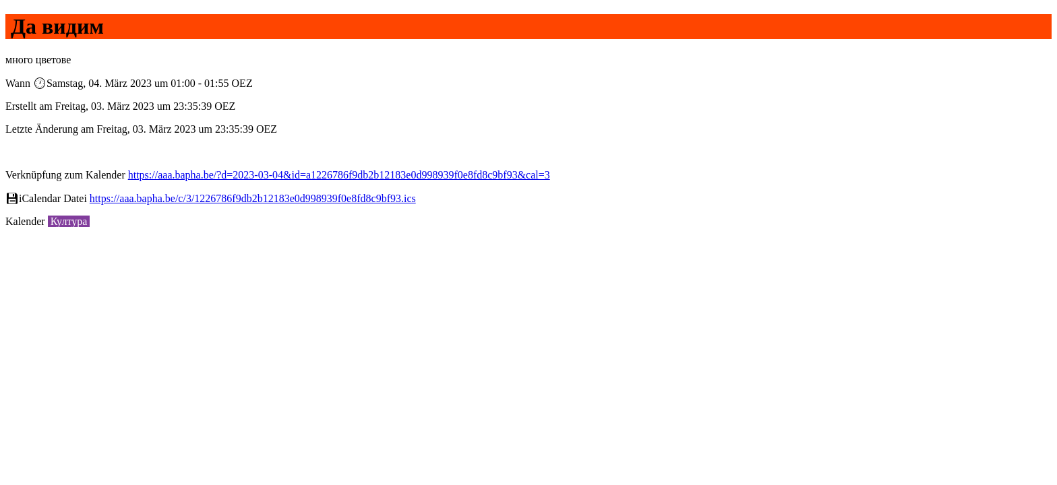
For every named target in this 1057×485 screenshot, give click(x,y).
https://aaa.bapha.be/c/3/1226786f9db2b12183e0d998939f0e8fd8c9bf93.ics (253, 198)
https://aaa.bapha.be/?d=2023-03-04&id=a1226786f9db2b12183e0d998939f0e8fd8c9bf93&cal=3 (339, 175)
